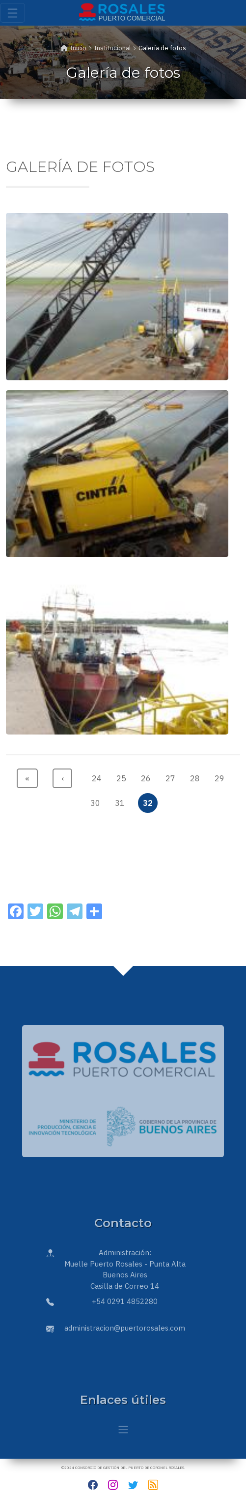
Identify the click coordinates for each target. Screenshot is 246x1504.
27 (172, 776)
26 (148, 776)
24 (99, 776)
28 (197, 776)
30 (97, 801)
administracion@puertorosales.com (124, 1328)
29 (221, 776)
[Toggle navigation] (12, 13)
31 (122, 801)
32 (150, 801)
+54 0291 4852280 (125, 1301)
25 (123, 776)
